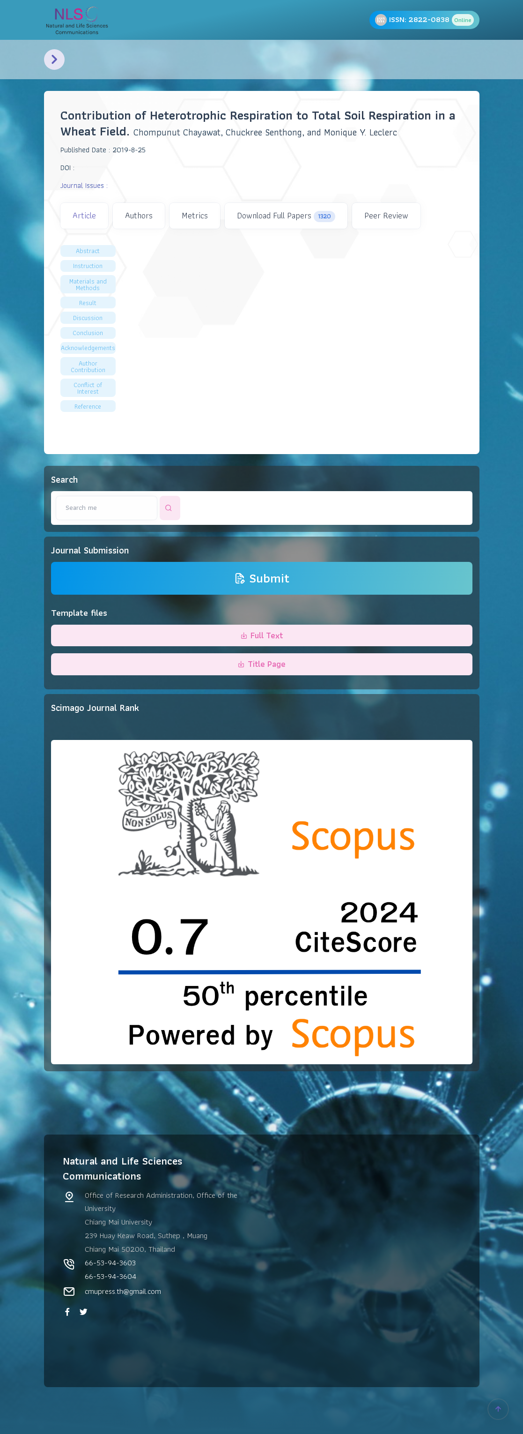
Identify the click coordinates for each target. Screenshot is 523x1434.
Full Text (261, 635)
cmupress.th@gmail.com (123, 1291)
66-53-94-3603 (110, 1262)
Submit (261, 578)
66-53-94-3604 (110, 1276)
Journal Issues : (84, 185)
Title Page (261, 664)
